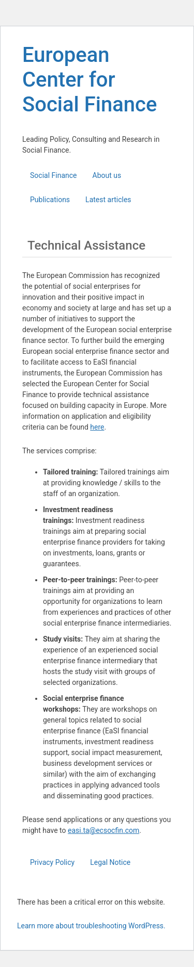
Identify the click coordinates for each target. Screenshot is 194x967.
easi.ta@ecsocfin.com (103, 830)
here (97, 427)
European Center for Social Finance (89, 80)
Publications (50, 199)
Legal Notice (110, 862)
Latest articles (108, 199)
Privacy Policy (52, 862)
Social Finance (53, 175)
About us (107, 175)
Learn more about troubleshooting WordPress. (91, 926)
